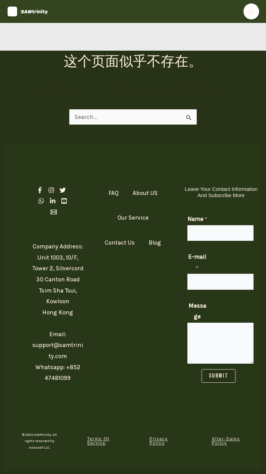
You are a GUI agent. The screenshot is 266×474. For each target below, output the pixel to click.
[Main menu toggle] (251, 11)
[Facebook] (40, 190)
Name (197, 218)
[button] (102, 441)
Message (197, 311)
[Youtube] (64, 201)
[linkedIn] (53, 201)
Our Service (133, 217)
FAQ (113, 192)
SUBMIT (218, 375)
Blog (155, 242)
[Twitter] (63, 190)
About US (145, 192)
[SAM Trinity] (27, 11)
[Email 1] (54, 212)
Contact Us (120, 242)
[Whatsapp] (41, 201)
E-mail (197, 262)
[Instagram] (51, 190)
